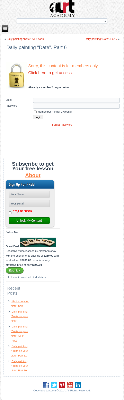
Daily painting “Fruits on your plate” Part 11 (19, 351)
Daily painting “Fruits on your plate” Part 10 (19, 366)
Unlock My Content (29, 220)
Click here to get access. (50, 72)
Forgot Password (62, 124)
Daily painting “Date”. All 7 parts (25, 38)
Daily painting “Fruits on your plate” (19, 316)
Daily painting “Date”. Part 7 (101, 38)
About (33, 175)
